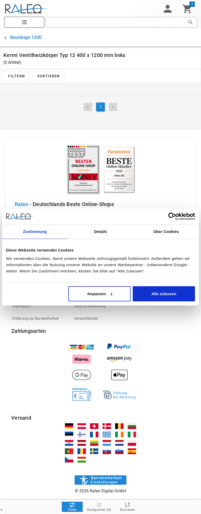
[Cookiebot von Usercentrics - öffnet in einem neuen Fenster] (172, 216)
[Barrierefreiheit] (100, 480)
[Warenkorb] (187, 9)
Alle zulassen (163, 293)
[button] (167, 9)
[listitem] (39, 306)
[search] (115, 22)
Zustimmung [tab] (35, 231)
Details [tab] (100, 231)
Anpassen (99, 293)
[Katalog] (24, 22)
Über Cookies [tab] (166, 231)
